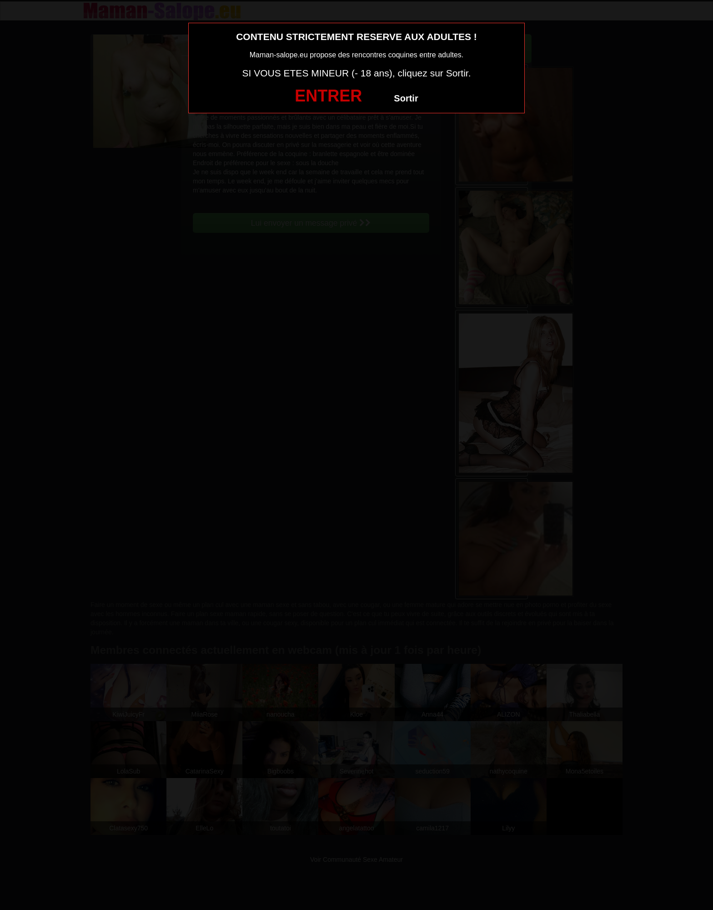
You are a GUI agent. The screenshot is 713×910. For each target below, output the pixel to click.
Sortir (406, 98)
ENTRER (328, 95)
